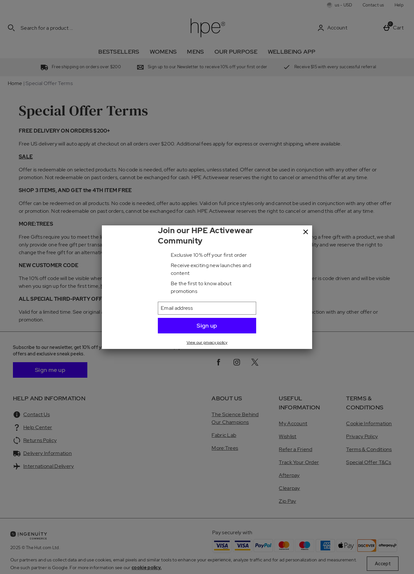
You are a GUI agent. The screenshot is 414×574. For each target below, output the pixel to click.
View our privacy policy (207, 342)
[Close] (305, 232)
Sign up (207, 325)
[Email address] (207, 308)
